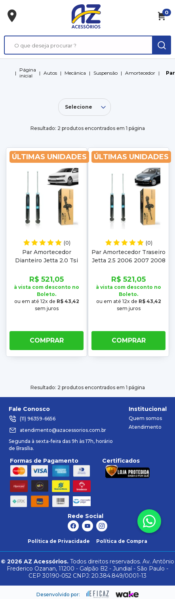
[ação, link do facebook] (73, 525)
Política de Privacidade (59, 541)
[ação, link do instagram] (101, 525)
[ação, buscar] (161, 45)
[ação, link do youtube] (87, 525)
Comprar (47, 340)
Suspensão (105, 73)
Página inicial (27, 73)
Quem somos (145, 418)
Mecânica (75, 73)
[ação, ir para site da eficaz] (97, 594)
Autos (50, 73)
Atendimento (145, 427)
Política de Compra (121, 541)
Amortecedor (140, 73)
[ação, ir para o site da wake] (127, 594)
